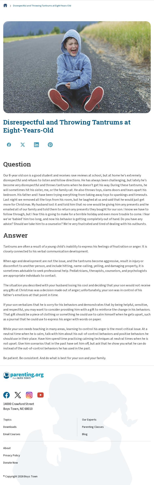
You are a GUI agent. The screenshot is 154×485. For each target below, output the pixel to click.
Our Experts (89, 420)
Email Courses (11, 434)
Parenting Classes (93, 427)
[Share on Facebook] (9, 144)
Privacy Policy (11, 455)
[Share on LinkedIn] (36, 144)
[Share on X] (22, 144)
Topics (7, 420)
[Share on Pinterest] (50, 144)
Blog (85, 434)
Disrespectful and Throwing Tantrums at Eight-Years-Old (42, 5)
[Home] (5, 5)
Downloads (10, 427)
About (7, 448)
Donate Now (10, 463)
